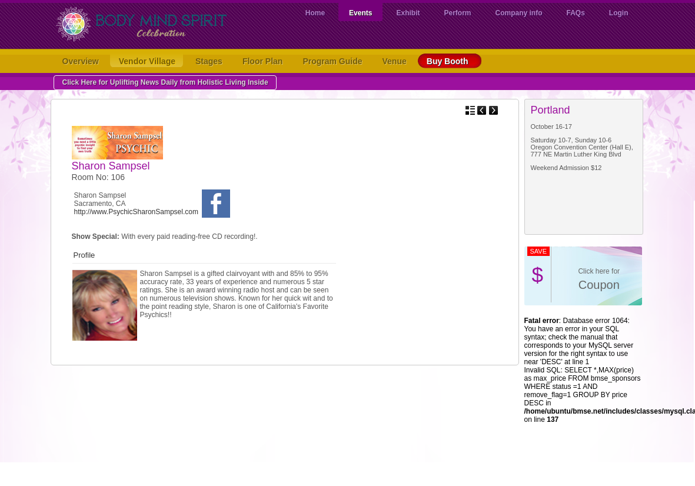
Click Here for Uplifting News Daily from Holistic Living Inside (165, 82)
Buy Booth (450, 61)
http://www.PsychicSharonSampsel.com (136, 212)
